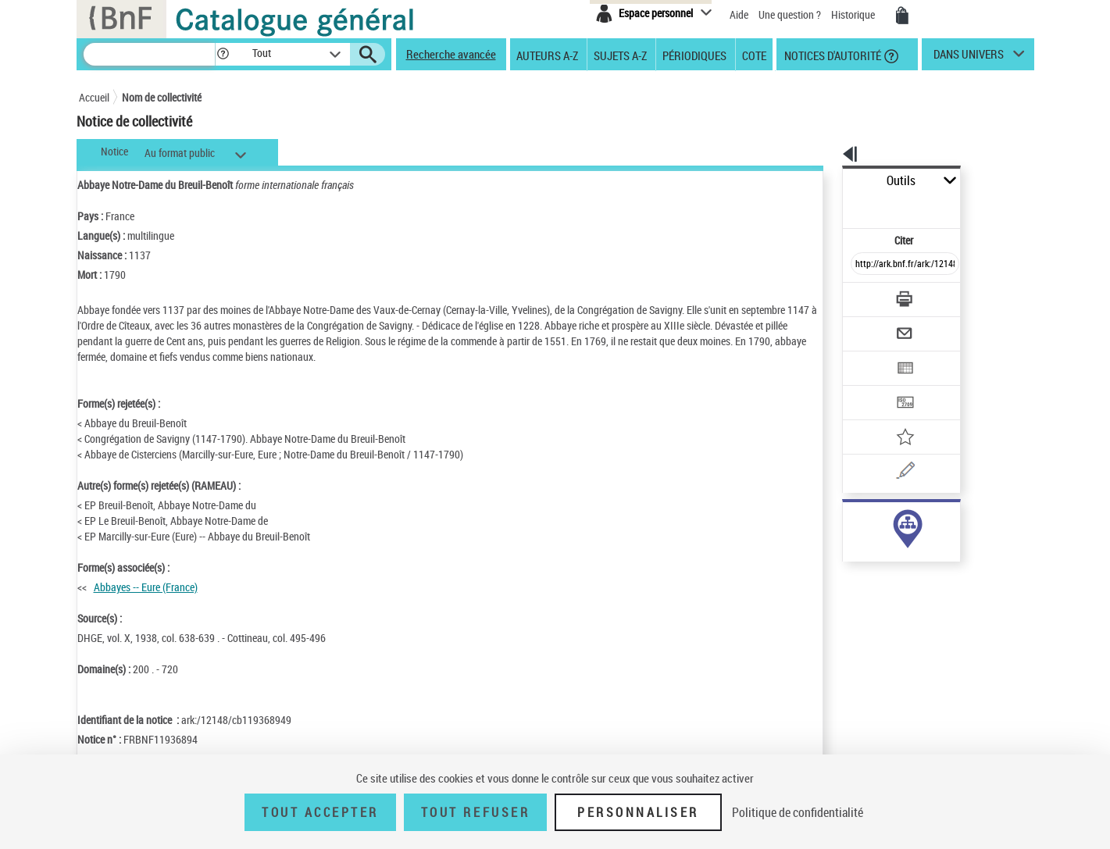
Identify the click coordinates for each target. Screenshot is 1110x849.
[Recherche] (149, 54)
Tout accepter (320, 812)
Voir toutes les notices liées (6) (883, 553)
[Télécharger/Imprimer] (864, 264)
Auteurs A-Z (547, 54)
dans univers (968, 58)
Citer (837, 205)
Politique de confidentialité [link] (797, 812)
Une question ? (789, 14)
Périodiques (694, 54)
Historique (854, 14)
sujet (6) (844, 521)
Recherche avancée (451, 54)
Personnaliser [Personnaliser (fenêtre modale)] (638, 812)
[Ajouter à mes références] (871, 386)
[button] (223, 54)
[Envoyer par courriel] (861, 295)
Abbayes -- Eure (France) (146, 587)
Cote (754, 54)
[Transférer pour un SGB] (868, 356)
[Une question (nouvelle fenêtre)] (892, 417)
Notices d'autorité (831, 54)
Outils (825, 181)
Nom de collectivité (162, 97)
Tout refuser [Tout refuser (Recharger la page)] (475, 812)
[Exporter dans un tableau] (872, 325)
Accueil (94, 97)
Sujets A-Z (620, 54)
